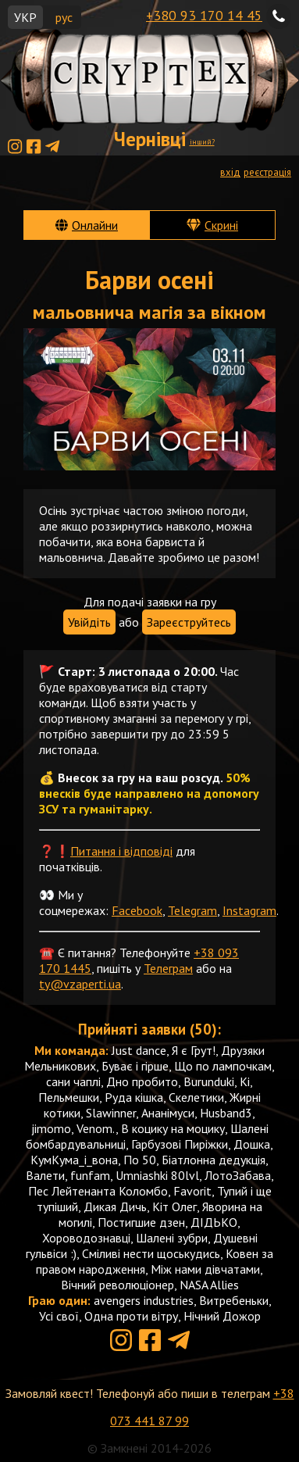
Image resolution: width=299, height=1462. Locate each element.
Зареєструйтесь (189, 622)
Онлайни (95, 225)
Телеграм (168, 968)
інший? (202, 142)
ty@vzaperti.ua (80, 984)
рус (64, 17)
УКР (25, 17)
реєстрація (267, 172)
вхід (230, 172)
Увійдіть (89, 622)
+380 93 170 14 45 (204, 15)
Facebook (137, 910)
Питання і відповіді (121, 851)
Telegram (192, 910)
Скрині (221, 225)
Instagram (249, 910)
